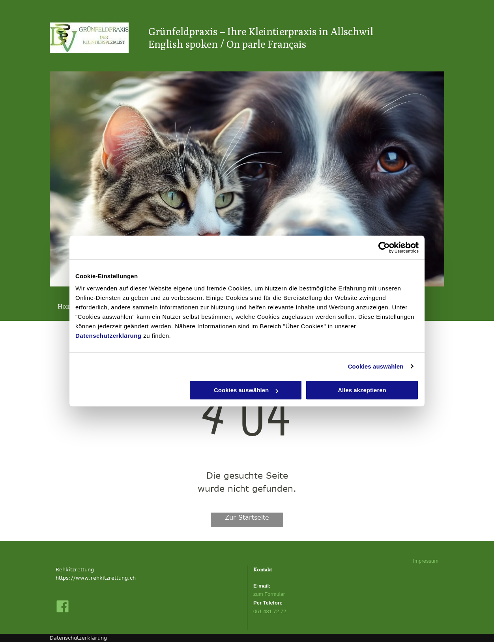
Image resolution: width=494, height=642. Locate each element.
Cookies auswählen (376, 366)
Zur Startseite (247, 517)
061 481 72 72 (269, 611)
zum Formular (269, 594)
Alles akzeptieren (362, 390)
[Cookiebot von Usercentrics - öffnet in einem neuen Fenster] (384, 247)
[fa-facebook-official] (62, 611)
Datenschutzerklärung (108, 335)
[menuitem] (69, 306)
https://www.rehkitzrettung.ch (96, 578)
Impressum (425, 561)
